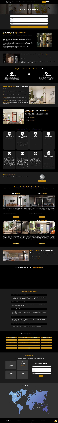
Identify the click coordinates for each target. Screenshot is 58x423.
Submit (29, 26)
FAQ (34, 1)
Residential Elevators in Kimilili (11, 342)
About (17, 1)
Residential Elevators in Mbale (23, 337)
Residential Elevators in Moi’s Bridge (11, 345)
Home (13, 1)
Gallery (20, 1)
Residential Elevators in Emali (35, 345)
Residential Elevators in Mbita (11, 337)
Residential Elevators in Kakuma (46, 337)
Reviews (24, 1)
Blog (31, 1)
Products (28, 1)
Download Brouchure (42, 180)
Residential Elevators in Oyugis (34, 337)
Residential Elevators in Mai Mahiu (47, 345)
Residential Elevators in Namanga (47, 342)
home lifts (6, 35)
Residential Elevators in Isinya (35, 342)
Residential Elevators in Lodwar (23, 342)
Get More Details (16, 216)
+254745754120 (23, 365)
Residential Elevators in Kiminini (23, 345)
